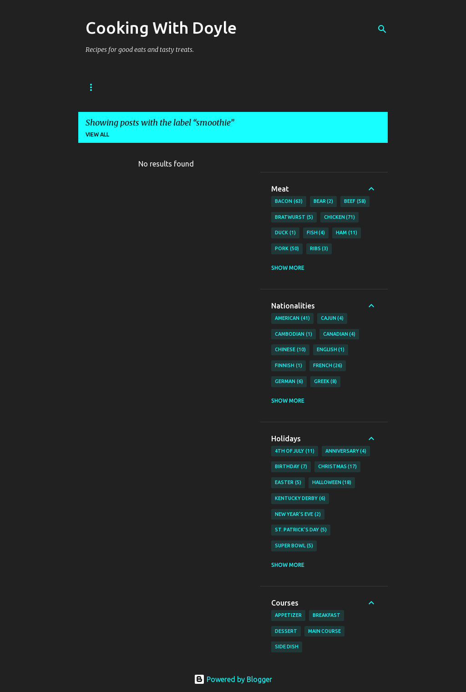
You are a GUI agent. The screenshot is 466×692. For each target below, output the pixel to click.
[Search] (382, 29)
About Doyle (143, 87)
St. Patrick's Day (301, 530)
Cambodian (293, 334)
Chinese (290, 350)
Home (94, 87)
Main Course (324, 631)
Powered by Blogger (233, 679)
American (292, 318)
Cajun (332, 318)
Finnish (288, 365)
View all (97, 134)
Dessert (286, 631)
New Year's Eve (298, 514)
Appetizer (288, 615)
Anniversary (346, 451)
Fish (316, 233)
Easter (288, 482)
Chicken (339, 217)
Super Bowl (294, 546)
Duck (285, 233)
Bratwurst (294, 217)
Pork (287, 249)
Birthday (291, 466)
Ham (346, 233)
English (331, 350)
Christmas (337, 466)
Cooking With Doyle (161, 27)
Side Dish (287, 646)
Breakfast (326, 615)
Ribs (319, 249)
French (328, 365)
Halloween (332, 482)
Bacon (289, 201)
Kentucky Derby (300, 498)
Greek (325, 381)
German (289, 381)
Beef (355, 201)
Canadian (339, 334)
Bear (324, 201)
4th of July (294, 451)
